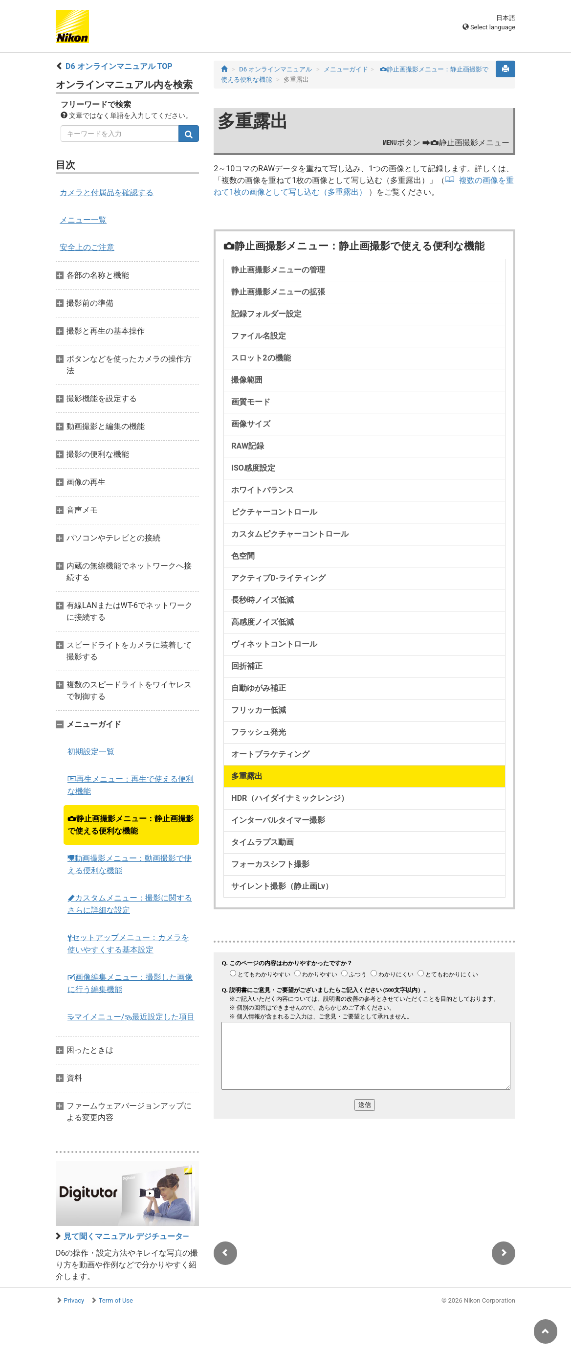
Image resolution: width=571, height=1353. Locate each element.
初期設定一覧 (90, 751)
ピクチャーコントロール (274, 512)
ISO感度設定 (253, 468)
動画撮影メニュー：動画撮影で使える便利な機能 (129, 864)
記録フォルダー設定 (266, 313)
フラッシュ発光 (258, 732)
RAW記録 (247, 446)
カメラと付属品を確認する (107, 192)
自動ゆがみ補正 (258, 688)
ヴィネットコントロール (274, 644)
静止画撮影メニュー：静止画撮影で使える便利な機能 (130, 824)
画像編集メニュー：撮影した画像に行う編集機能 (130, 983)
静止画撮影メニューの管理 (278, 269)
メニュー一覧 (83, 220)
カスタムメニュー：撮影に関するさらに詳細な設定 (129, 904)
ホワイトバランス (262, 490)
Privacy (74, 1300)
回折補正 (247, 666)
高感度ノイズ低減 (262, 622)
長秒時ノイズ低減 (262, 600)
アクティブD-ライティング (278, 578)
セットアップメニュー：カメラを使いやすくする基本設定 (128, 943)
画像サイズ (250, 423)
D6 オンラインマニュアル (275, 69)
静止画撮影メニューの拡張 (278, 291)
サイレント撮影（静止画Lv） (282, 886)
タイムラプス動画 (262, 842)
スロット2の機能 (260, 357)
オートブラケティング (270, 754)
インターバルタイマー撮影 (278, 820)
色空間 (243, 556)
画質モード (250, 401)
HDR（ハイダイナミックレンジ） (290, 798)
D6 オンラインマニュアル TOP (119, 66)
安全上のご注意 (87, 247)
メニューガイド (346, 69)
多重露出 (247, 776)
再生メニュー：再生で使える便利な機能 (130, 785)
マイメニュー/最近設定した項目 (131, 1016)
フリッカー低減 (258, 710)
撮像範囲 (247, 379)
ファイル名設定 (258, 335)
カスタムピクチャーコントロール (290, 534)
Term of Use (116, 1300)
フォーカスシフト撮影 (270, 864)
